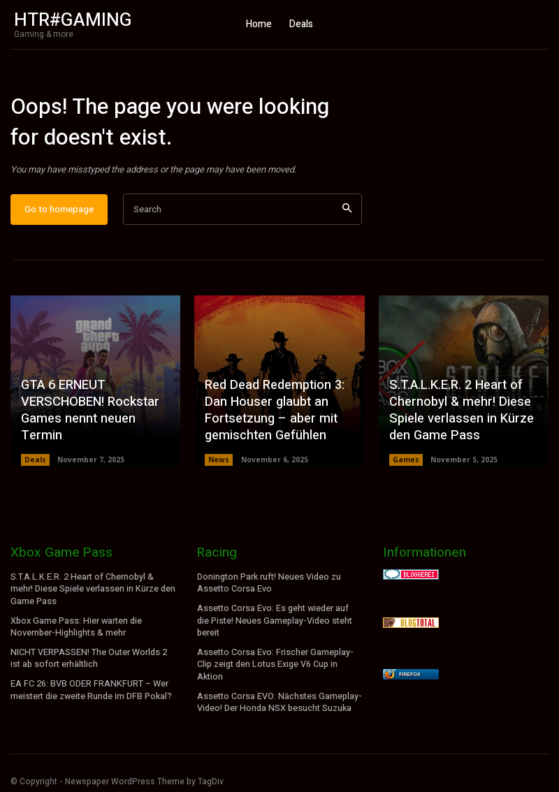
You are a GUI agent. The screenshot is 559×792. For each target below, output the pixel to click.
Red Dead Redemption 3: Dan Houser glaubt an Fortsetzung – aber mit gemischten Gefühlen (273, 413)
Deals (35, 461)
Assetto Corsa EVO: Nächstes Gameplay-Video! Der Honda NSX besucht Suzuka (279, 699)
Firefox (409, 675)
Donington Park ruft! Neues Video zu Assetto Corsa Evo (268, 584)
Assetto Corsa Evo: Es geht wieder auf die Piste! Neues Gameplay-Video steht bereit (274, 621)
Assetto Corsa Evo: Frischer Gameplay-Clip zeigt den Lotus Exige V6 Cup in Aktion (275, 663)
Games (406, 461)
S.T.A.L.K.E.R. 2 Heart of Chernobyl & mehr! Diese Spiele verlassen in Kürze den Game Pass (460, 413)
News (218, 461)
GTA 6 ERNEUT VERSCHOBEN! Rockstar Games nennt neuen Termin (89, 413)
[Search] (347, 211)
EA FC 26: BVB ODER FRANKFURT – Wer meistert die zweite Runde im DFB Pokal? (90, 687)
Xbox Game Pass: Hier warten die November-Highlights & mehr (75, 627)
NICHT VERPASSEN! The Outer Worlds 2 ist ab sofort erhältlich (87, 657)
